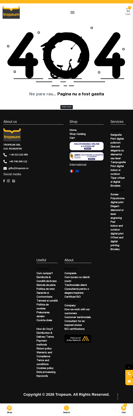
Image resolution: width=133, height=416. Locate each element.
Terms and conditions (42, 362)
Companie (70, 273)
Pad (112, 222)
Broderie (115, 186)
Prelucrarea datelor (42, 314)
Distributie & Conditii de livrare (46, 279)
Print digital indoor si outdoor (117, 170)
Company (70, 305)
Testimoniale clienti (75, 285)
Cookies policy (45, 368)
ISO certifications (74, 329)
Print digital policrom (117, 141)
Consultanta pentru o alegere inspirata (76, 291)
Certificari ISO (72, 297)
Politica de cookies (42, 307)
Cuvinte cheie (44, 320)
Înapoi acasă (66, 107)
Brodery (115, 249)
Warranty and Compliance (44, 354)
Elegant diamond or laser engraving (117, 212)
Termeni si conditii (47, 301)
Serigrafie (116, 135)
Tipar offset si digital (117, 180)
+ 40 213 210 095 (15, 154)
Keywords (42, 376)
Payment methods (41, 343)
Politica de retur (45, 289)
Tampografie (118, 162)
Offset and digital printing (116, 242)
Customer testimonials (77, 317)
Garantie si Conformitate (44, 295)
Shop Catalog (78, 134)
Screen (114, 194)
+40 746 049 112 (15, 161)
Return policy (44, 349)
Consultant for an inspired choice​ (74, 323)
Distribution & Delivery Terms (45, 335)
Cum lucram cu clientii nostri (77, 279)
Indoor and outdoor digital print (116, 230)
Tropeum (63, 394)
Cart (72, 138)
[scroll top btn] (118, 397)
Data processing (45, 372)
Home (73, 130)
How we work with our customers (77, 311)
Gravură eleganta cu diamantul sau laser (117, 153)
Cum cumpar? (44, 273)
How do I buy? (44, 329)
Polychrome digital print (117, 200)
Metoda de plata (45, 285)
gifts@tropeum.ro (15, 168)
